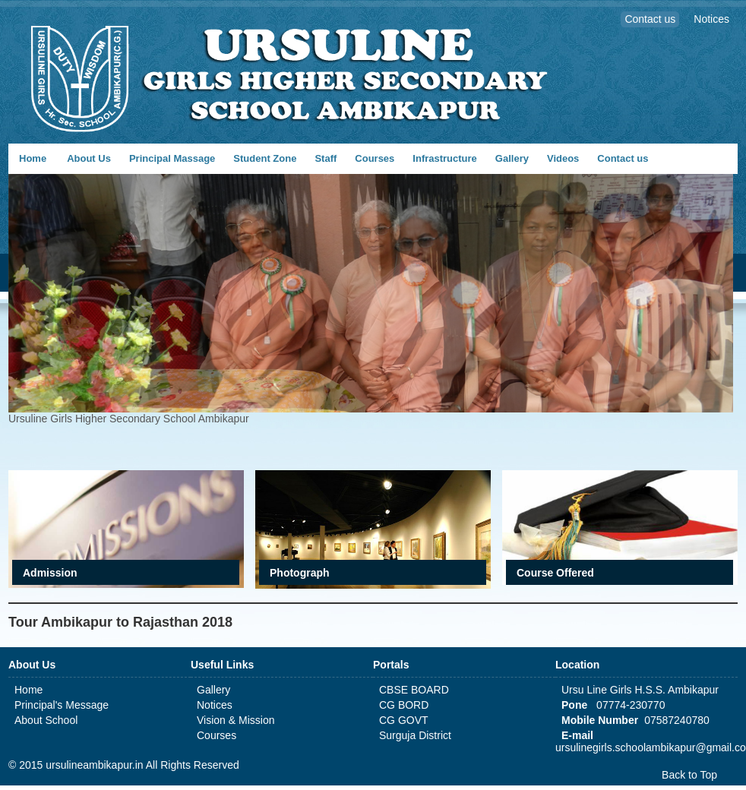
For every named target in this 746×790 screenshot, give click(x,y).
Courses (374, 158)
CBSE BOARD (414, 690)
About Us (89, 158)
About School (45, 720)
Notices (214, 705)
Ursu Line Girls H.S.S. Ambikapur (640, 690)
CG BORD (403, 705)
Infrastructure (445, 158)
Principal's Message (61, 705)
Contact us (622, 158)
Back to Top (689, 775)
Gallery (512, 158)
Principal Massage (172, 158)
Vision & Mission (235, 720)
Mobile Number (599, 720)
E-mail (577, 735)
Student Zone (264, 158)
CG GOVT (403, 720)
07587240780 (677, 720)
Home (32, 158)
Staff (326, 158)
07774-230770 (629, 705)
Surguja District (415, 735)
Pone (574, 705)
